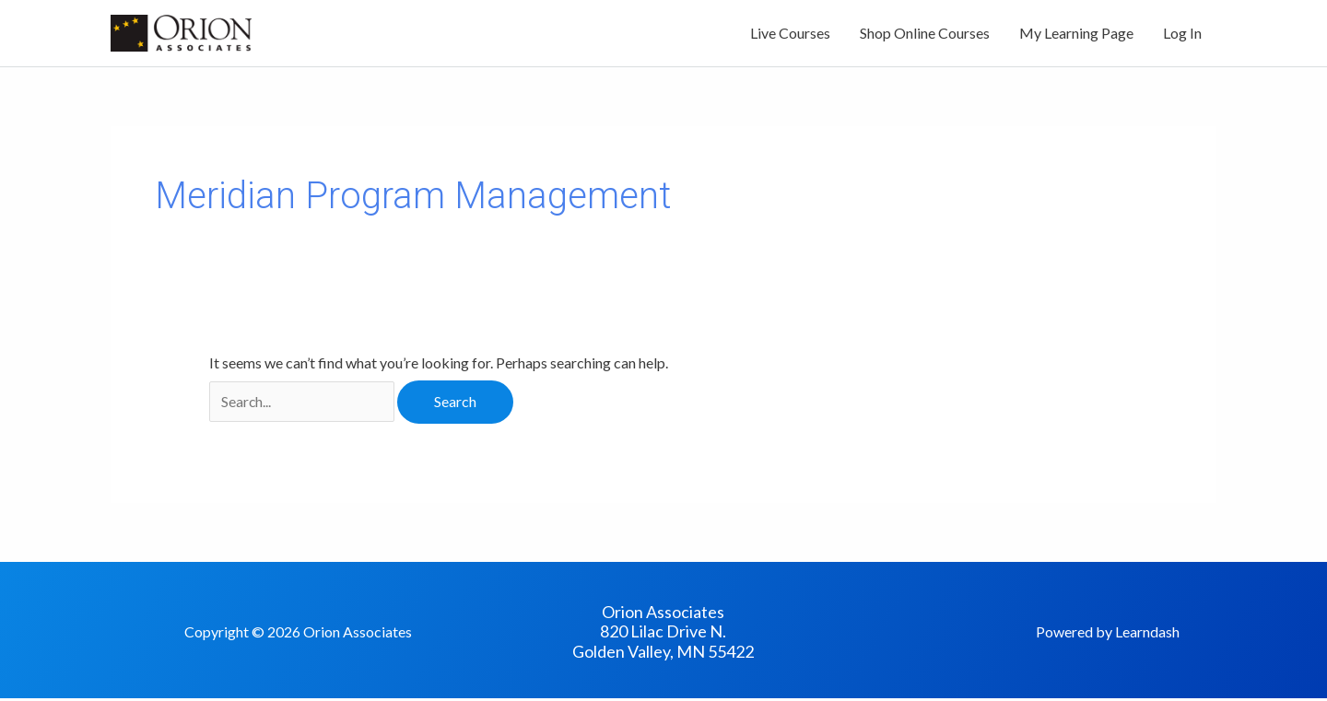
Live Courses (790, 34)
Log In (1182, 34)
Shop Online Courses (925, 34)
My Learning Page (1076, 34)
